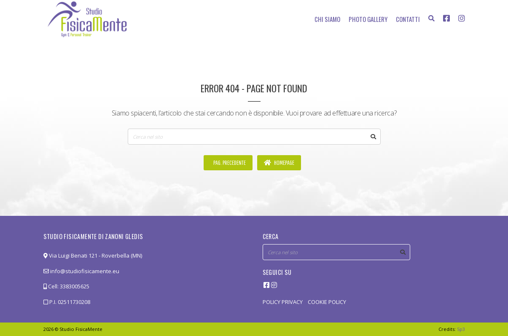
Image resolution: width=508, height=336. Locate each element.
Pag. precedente (229, 162)
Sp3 (461, 329)
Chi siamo (327, 19)
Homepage (279, 162)
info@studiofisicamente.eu (81, 271)
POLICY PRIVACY (283, 302)
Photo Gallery (368, 19)
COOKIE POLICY (327, 302)
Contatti (408, 19)
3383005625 (74, 286)
